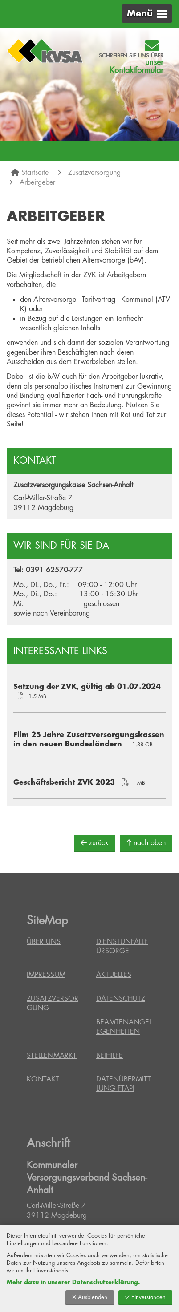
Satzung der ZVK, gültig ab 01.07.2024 (87, 686)
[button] (147, 13)
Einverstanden (145, 1297)
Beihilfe (109, 1055)
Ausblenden (89, 1297)
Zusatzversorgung (94, 172)
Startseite (35, 172)
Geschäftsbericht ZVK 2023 (64, 782)
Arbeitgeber (37, 182)
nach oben (146, 842)
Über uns (44, 941)
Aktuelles (113, 974)
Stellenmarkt (52, 1055)
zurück (95, 842)
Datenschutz (120, 998)
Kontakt (43, 1079)
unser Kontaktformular (136, 66)
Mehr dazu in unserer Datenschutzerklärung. (73, 1282)
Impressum (46, 974)
